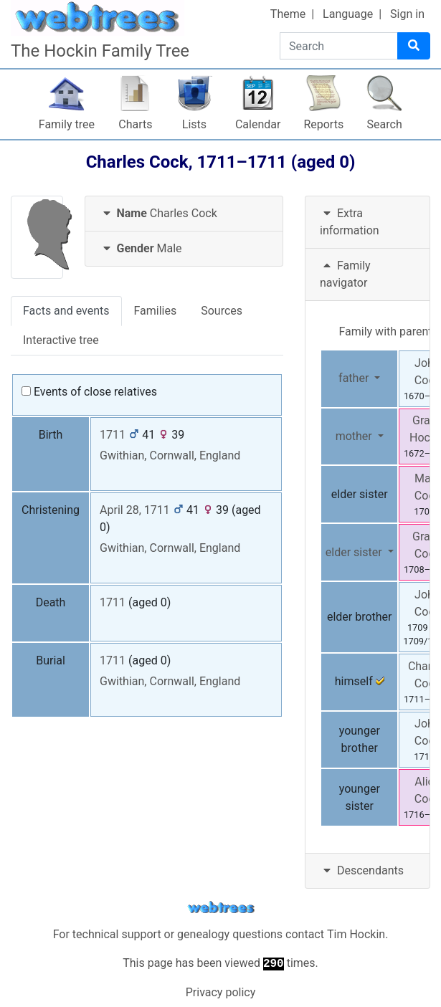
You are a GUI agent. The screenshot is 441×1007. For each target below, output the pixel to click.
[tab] (184, 214)
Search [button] (384, 124)
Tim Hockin (356, 934)
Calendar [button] (257, 124)
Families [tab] (155, 311)
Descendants (362, 870)
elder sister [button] (355, 552)
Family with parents (387, 331)
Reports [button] (323, 124)
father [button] (354, 378)
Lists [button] (194, 124)
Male (141, 248)
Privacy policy (221, 992)
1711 (112, 435)
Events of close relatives (89, 391)
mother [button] (355, 436)
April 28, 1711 (135, 510)
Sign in (407, 14)
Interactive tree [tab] (61, 340)
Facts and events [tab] (66, 311)
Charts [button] (135, 124)
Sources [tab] (221, 311)
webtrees (221, 907)
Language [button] (348, 14)
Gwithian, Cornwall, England (170, 455)
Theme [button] (287, 14)
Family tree (67, 124)
